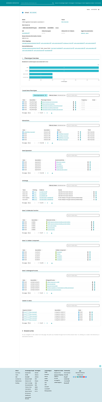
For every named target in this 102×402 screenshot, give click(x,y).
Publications (18, 381)
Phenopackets (48, 391)
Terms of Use (28, 387)
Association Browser (28, 398)
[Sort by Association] (36, 99)
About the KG (28, 391)
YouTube (66, 381)
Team (16, 375)
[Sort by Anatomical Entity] (65, 160)
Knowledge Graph (63, 3)
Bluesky (66, 383)
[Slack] (75, 377)
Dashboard (28, 395)
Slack (66, 375)
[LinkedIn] (82, 377)
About (57, 3)
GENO (36, 387)
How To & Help (28, 383)
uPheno (36, 377)
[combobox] (37, 3)
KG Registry (57, 380)
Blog (65, 377)
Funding (17, 383)
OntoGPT (47, 386)
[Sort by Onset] (96, 99)
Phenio (36, 381)
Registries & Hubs (90, 3)
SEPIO (36, 389)
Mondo (36, 372)
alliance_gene (84, 33)
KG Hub (56, 378)
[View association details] (75, 102)
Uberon (36, 375)
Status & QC (28, 381)
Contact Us (18, 379)
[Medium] (78, 377)
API (26, 375)
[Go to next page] (44, 113)
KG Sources (28, 393)
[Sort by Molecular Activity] (56, 220)
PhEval (46, 376)
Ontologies (71, 3)
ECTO (36, 391)
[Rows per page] (29, 113)
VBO (36, 385)
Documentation (29, 385)
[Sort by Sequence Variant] (32, 310)
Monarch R (28, 379)
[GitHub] (80, 377)
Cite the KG (28, 389)
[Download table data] (51, 113)
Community (98, 3)
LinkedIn (66, 379)
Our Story (17, 372)
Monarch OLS (57, 372)
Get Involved (67, 372)
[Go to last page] (47, 113)
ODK (46, 384)
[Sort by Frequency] (87, 99)
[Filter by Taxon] (57, 95)
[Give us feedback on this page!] (100, 366)
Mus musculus (64, 22)
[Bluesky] (86, 377)
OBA (36, 383)
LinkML (46, 378)
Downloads (28, 372)
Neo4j (27, 377)
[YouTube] (84, 377)
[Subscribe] (73, 377)
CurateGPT (47, 388)
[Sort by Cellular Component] (66, 250)
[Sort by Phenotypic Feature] (51, 99)
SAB (16, 377)
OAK (46, 382)
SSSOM (46, 380)
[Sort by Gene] (26, 99)
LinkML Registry (58, 382)
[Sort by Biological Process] (55, 280)
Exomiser (47, 374)
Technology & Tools (80, 3)
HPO (36, 379)
